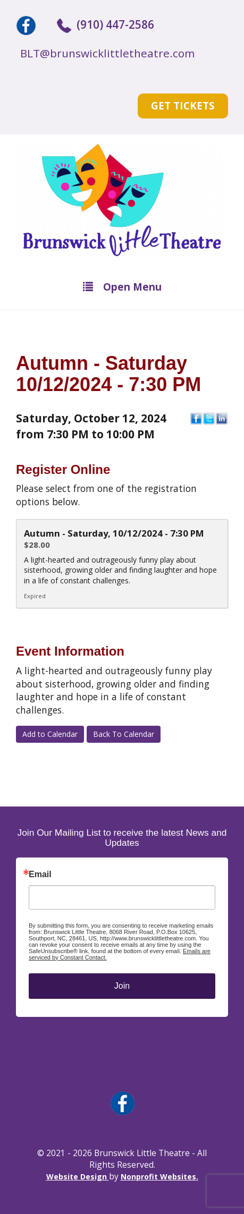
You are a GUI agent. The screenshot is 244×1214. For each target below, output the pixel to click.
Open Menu (122, 286)
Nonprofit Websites (158, 1176)
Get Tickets (183, 105)
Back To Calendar (123, 734)
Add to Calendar (50, 734)
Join (122, 985)
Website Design (77, 1176)
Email (40, 874)
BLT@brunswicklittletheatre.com (107, 53)
